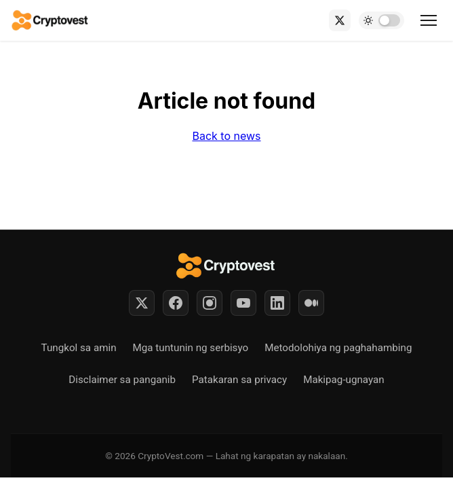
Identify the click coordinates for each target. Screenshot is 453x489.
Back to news (226, 136)
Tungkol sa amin (79, 348)
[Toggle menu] (428, 20)
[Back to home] (50, 20)
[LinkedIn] (277, 303)
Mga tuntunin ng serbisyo (191, 348)
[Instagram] (209, 303)
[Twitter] (142, 303)
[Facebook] (176, 303)
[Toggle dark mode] (381, 20)
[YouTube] (243, 303)
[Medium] (311, 303)
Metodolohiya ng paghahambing (338, 348)
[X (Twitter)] (340, 20)
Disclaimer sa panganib (122, 380)
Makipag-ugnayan (344, 380)
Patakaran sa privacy (239, 380)
